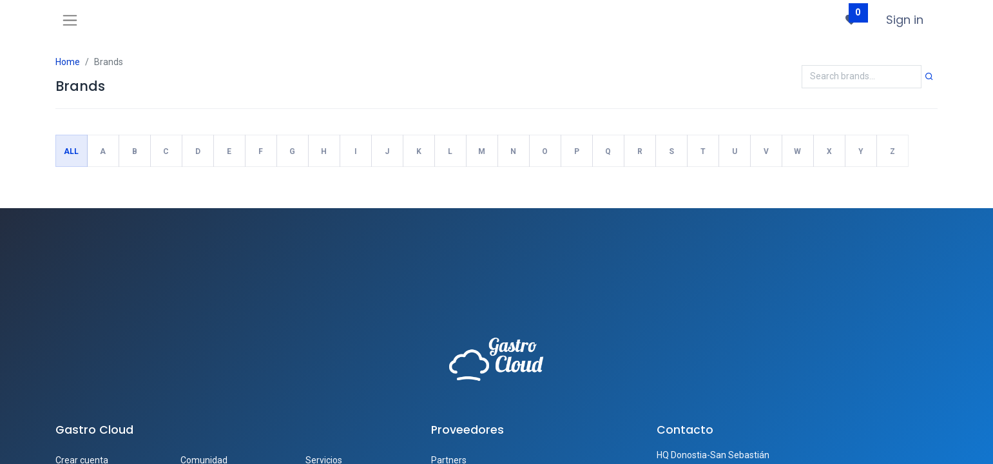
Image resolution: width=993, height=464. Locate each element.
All (71, 151)
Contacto (685, 430)
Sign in (904, 20)
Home (67, 62)
